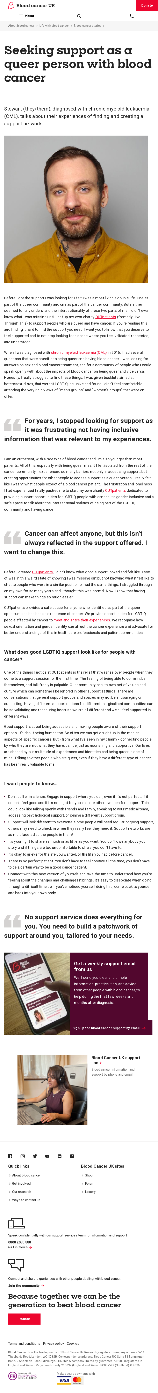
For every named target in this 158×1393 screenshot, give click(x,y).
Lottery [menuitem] (88, 1192)
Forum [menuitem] (87, 1184)
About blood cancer (21, 25)
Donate (147, 5)
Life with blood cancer (54, 25)
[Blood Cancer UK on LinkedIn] (64, 1156)
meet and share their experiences (81, 620)
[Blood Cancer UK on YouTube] (51, 1156)
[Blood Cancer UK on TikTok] (76, 1156)
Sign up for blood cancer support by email (109, 1028)
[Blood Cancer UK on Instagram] (27, 1156)
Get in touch (20, 1247)
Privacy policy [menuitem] (53, 1344)
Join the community (26, 1286)
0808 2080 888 (19, 1242)
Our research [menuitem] (19, 1192)
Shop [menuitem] (87, 1175)
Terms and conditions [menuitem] (24, 1344)
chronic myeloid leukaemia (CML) (79, 352)
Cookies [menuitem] (73, 1344)
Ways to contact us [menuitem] (24, 1200)
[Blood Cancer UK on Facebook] (14, 1156)
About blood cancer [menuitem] (24, 1175)
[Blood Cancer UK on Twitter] (39, 1156)
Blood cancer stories (87, 25)
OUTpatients (105, 317)
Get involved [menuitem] (19, 1184)
